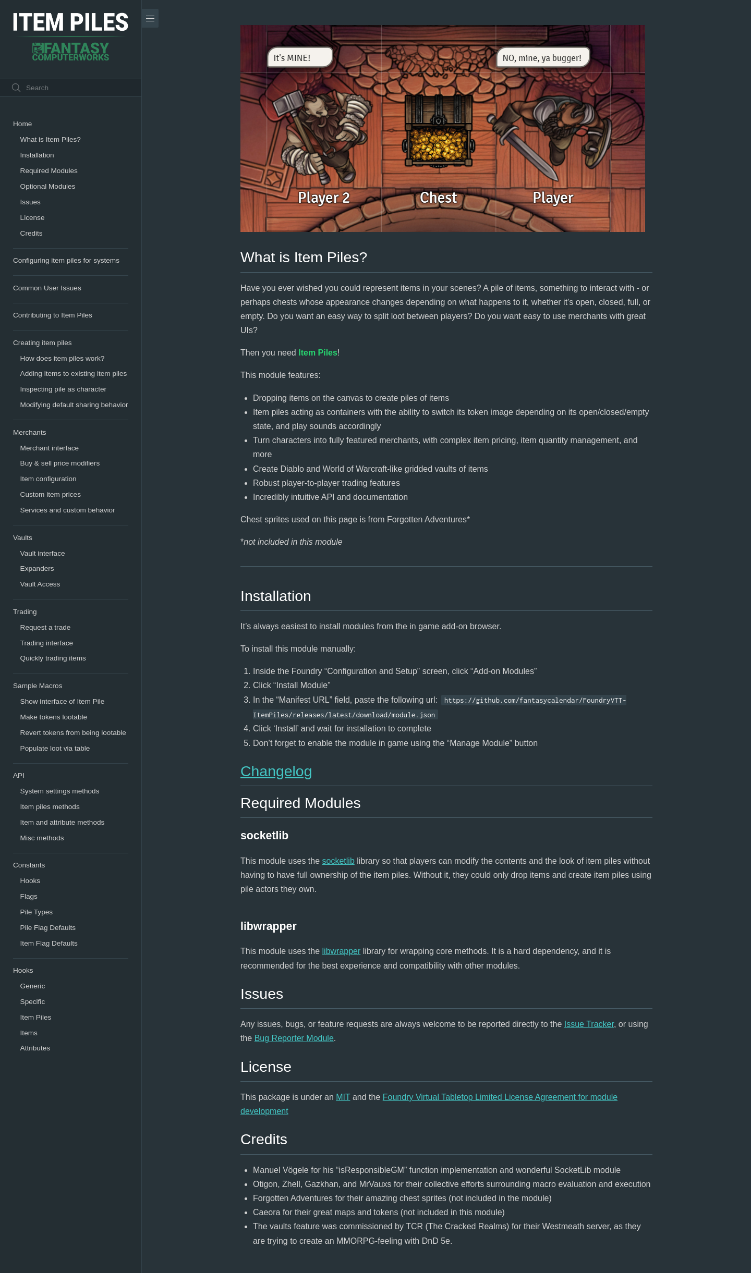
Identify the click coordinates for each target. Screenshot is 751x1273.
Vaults (22, 538)
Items (29, 1033)
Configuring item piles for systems (66, 260)
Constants (29, 865)
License (32, 218)
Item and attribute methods (62, 822)
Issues (30, 202)
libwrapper (341, 951)
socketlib (338, 860)
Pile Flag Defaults (48, 928)
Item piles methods (50, 807)
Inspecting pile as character (63, 389)
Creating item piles (42, 343)
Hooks (30, 881)
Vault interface (42, 553)
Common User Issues (47, 288)
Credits (31, 233)
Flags (29, 896)
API (19, 775)
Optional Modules (48, 186)
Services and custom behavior (67, 510)
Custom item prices (50, 494)
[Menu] (150, 18)
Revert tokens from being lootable (73, 733)
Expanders (37, 568)
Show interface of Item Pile (62, 701)
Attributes (35, 1048)
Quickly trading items (53, 658)
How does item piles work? (62, 358)
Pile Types (36, 912)
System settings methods (60, 791)
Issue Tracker (589, 1024)
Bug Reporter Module (294, 1038)
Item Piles (36, 1017)
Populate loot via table (55, 748)
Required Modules (49, 171)
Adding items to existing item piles (73, 373)
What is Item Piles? (50, 139)
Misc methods (42, 838)
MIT (343, 1097)
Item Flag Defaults (49, 943)
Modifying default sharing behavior (74, 405)
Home (22, 124)
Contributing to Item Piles (52, 315)
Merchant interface (49, 448)
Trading (25, 612)
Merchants (29, 432)
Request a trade (45, 627)
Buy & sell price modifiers (60, 463)
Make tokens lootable (53, 717)
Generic (32, 986)
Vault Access (40, 584)
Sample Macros (37, 686)
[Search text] (70, 87)
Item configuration (48, 479)
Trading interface (47, 643)
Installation (37, 155)
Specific (32, 1002)
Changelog (276, 771)
